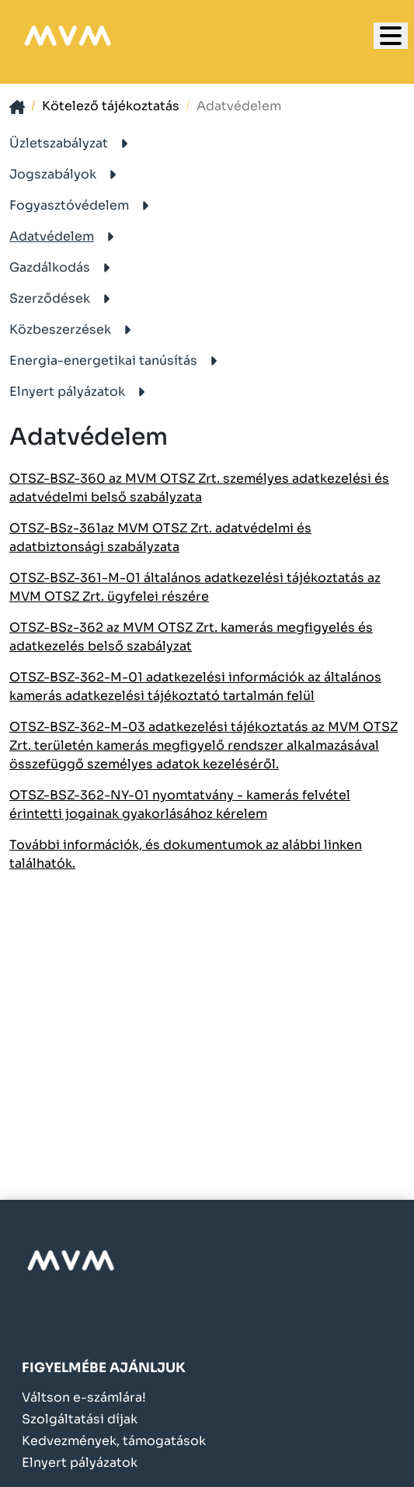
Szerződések (62, 298)
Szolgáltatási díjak (79, 1419)
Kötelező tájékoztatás (110, 106)
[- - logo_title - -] (391, 36)
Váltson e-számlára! (84, 1398)
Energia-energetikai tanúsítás (116, 360)
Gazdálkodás (62, 267)
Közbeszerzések (73, 329)
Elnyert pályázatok (80, 391)
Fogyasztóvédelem (82, 205)
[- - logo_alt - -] (70, 1260)
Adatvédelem (64, 236)
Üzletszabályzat (71, 143)
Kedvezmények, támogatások (114, 1441)
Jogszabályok (65, 174)
